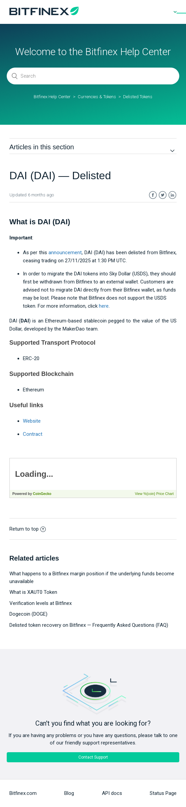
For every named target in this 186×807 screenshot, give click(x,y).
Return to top (27, 529)
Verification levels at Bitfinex (40, 603)
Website (32, 421)
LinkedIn (172, 195)
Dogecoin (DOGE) (28, 614)
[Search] (93, 76)
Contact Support (93, 757)
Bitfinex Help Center (52, 96)
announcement (65, 252)
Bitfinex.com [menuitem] (23, 793)
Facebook (153, 195)
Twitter (162, 195)
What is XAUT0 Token (33, 592)
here (104, 306)
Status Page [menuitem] (163, 793)
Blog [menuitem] (69, 793)
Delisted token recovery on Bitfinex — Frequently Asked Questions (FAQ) (88, 625)
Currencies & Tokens (97, 96)
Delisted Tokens (137, 96)
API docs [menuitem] (112, 793)
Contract (32, 434)
